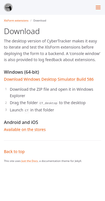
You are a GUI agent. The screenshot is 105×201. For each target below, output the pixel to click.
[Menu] (98, 7)
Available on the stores (25, 129)
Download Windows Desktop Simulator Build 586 (49, 79)
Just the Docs (29, 161)
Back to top (14, 151)
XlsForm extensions (16, 20)
